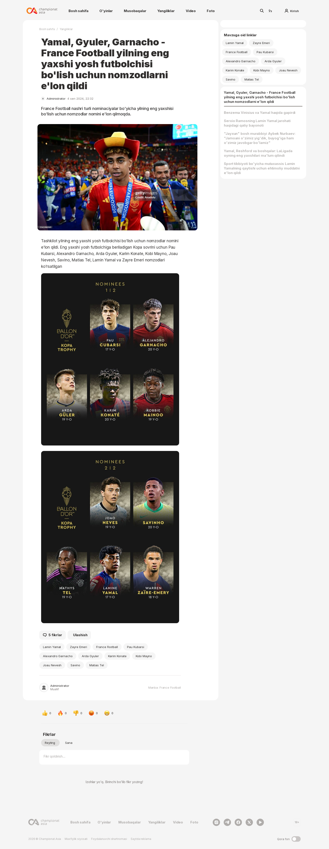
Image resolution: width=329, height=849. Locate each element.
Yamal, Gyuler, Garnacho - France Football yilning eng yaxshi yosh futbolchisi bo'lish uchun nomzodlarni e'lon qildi (259, 97)
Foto (211, 11)
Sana (68, 743)
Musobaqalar (135, 11)
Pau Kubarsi (135, 647)
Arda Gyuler (90, 656)
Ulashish (80, 635)
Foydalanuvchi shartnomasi (109, 839)
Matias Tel (96, 665)
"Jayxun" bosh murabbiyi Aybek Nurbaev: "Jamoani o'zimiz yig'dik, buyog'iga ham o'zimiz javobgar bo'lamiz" (259, 138)
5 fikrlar (52, 635)
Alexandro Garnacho (58, 656)
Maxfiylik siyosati (76, 839)
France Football (107, 647)
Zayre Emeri (78, 647)
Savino (75, 665)
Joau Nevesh (52, 665)
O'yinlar (106, 11)
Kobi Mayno (144, 656)
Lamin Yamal (52, 647)
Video (191, 11)
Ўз (270, 11)
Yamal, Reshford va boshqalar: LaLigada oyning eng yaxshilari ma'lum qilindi (258, 153)
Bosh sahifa (78, 11)
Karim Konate (117, 656)
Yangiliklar (166, 11)
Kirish (292, 11)
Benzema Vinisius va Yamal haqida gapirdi (259, 112)
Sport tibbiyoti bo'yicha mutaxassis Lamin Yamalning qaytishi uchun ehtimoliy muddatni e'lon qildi (262, 168)
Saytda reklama (141, 839)
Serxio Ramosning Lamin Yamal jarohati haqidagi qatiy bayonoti (257, 123)
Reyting (50, 743)
